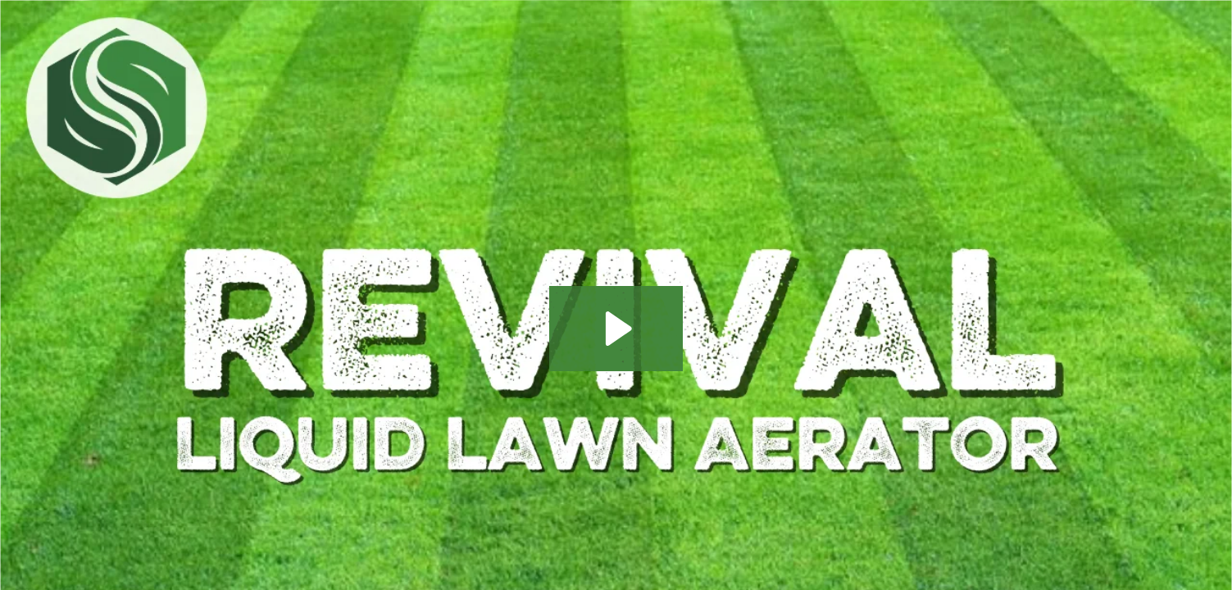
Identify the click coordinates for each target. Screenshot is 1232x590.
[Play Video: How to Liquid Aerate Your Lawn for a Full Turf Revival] (616, 328)
